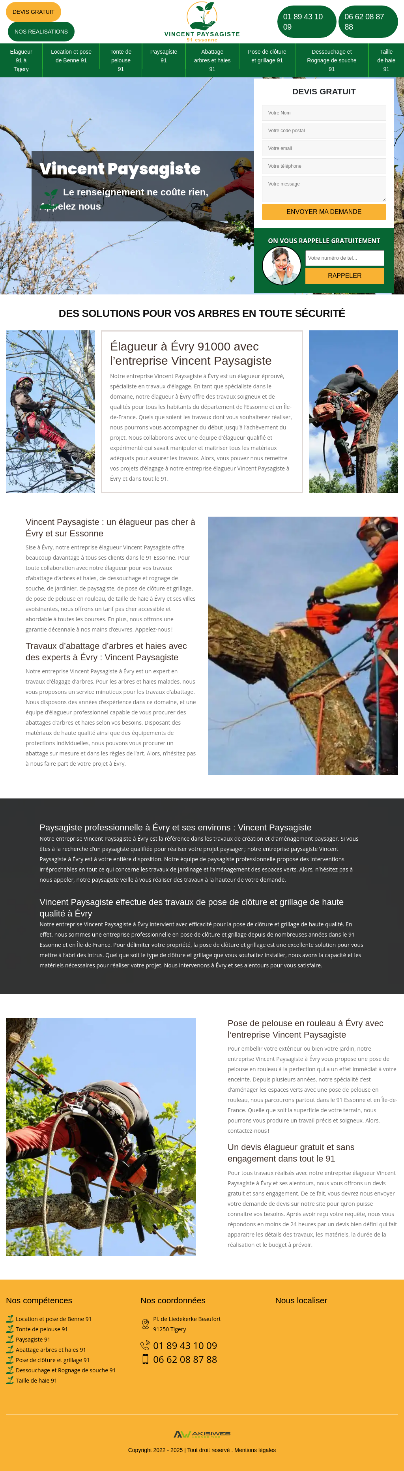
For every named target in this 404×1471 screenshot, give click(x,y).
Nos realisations (41, 31)
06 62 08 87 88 (364, 21)
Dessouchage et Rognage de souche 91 (331, 60)
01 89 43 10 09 (303, 21)
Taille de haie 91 (386, 60)
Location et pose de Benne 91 (71, 56)
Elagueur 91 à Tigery (21, 60)
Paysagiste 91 (163, 56)
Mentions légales (255, 1450)
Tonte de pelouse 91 (121, 60)
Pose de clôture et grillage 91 (267, 56)
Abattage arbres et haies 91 (212, 60)
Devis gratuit (33, 12)
